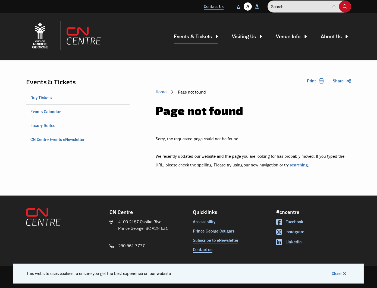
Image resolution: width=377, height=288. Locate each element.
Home (161, 92)
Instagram (290, 232)
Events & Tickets (193, 36)
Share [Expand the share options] (342, 81)
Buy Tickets (41, 98)
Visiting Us (244, 36)
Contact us (202, 249)
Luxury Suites (42, 125)
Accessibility (204, 222)
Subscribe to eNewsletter (215, 240)
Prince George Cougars (213, 231)
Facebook (289, 222)
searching (299, 165)
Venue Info (288, 36)
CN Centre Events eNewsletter (57, 139)
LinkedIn (289, 242)
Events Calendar (45, 111)
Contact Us (214, 6)
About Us (331, 36)
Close (336, 273)
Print (315, 81)
